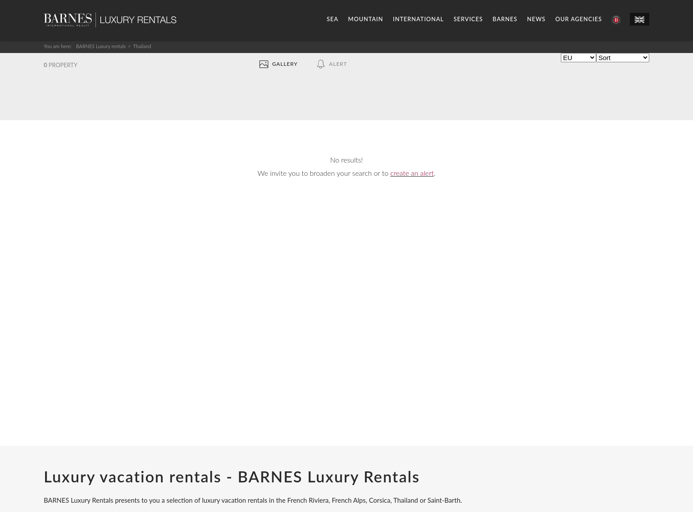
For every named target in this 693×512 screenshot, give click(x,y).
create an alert (412, 173)
